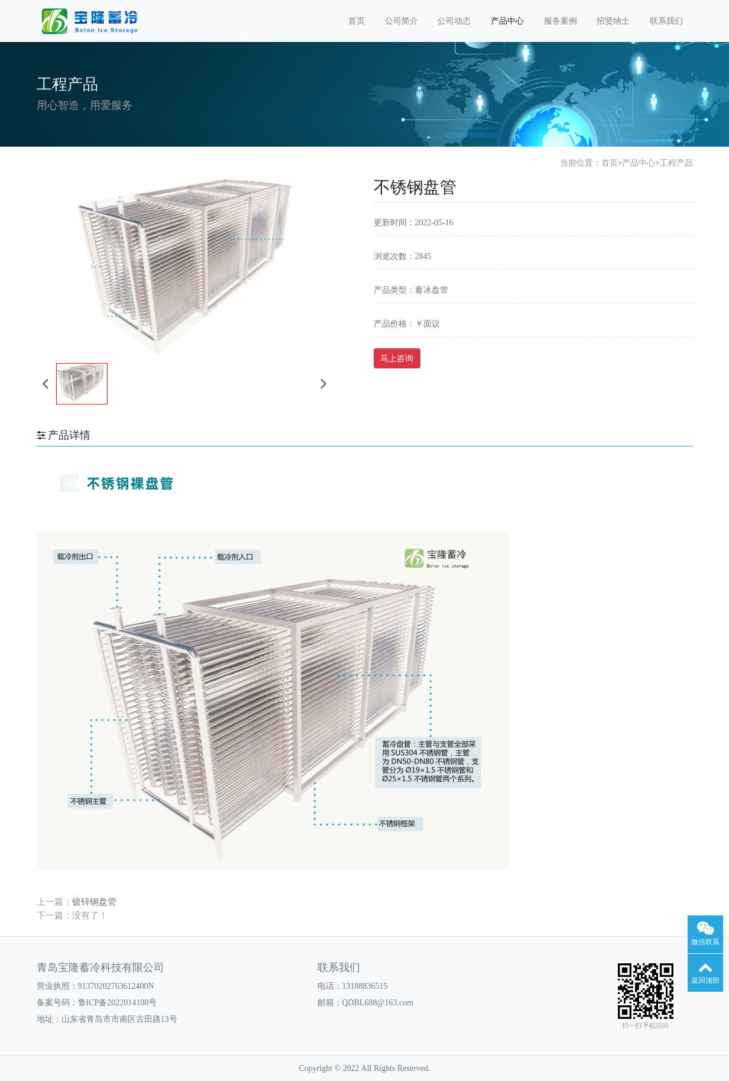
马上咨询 (396, 358)
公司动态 (454, 20)
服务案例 (560, 20)
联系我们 (666, 20)
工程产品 (676, 162)
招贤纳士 (613, 20)
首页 (356, 20)
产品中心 (507, 20)
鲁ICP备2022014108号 (117, 1002)
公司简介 (401, 20)
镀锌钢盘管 (94, 901)
